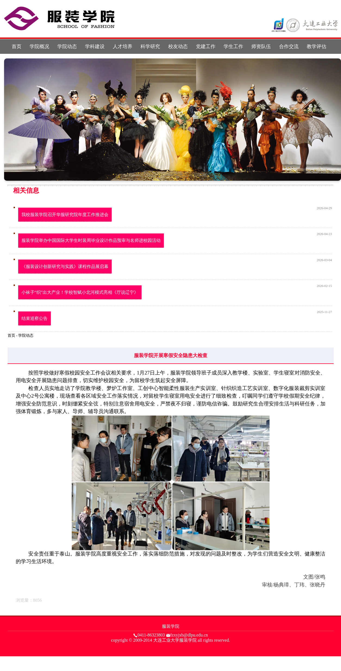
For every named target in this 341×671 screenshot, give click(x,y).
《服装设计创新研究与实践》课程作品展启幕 (64, 266)
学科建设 (95, 46)
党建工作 (205, 46)
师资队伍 (261, 46)
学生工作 (233, 46)
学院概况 (39, 46)
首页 (16, 46)
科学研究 (150, 46)
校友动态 (178, 46)
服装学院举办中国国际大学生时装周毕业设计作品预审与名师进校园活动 (91, 240)
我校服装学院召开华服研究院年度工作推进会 (64, 214)
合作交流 (289, 46)
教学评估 (316, 46)
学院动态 (67, 46)
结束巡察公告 (34, 318)
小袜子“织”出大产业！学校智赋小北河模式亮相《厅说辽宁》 (79, 292)
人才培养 (122, 46)
